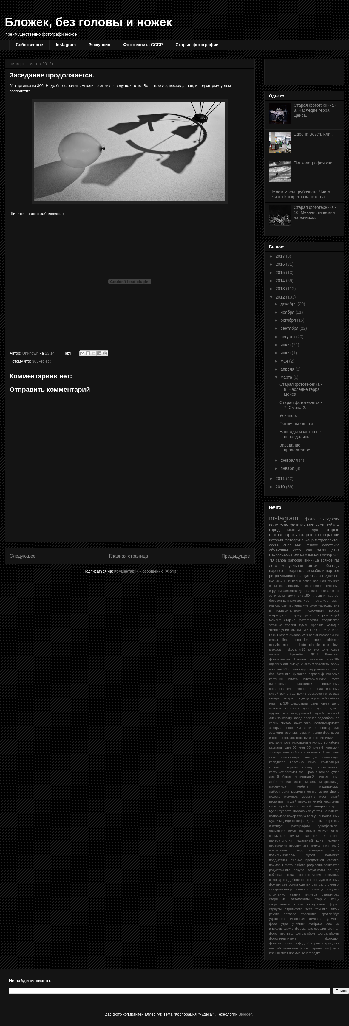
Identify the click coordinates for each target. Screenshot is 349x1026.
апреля (287, 369)
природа (296, 615)
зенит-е (310, 728)
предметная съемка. (322, 860)
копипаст (276, 767)
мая (284, 361)
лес (306, 600)
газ (336, 560)
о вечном (313, 555)
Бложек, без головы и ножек (88, 22)
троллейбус (330, 914)
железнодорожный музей (303, 713)
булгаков (299, 674)
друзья (274, 713)
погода (334, 610)
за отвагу (284, 718)
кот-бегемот (288, 772)
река (290, 874)
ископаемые (301, 742)
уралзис (317, 625)
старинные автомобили (289, 899)
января (287, 468)
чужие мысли (290, 630)
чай (278, 948)
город (274, 529)
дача (335, 550)
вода (319, 689)
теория (290, 625)
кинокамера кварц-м (299, 757)
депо (335, 703)
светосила (290, 884)
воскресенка (317, 693)
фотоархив (293, 540)
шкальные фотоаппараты (302, 948)
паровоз (276, 571)
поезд (298, 850)
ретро (274, 576)
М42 (298, 545)
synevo (313, 649)
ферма (300, 928)
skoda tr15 (296, 649)
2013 (281, 288)
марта (286, 377)
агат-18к (333, 659)
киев (320, 525)
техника (321, 909)
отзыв (310, 830)
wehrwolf (275, 654)
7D (271, 560)
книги (312, 762)
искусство (320, 742)
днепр (321, 708)
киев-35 (305, 747)
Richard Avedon (289, 635)
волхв (301, 693)
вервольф (316, 674)
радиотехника (280, 870)
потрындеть (278, 615)
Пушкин (300, 659)
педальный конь (309, 840)
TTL (336, 576)
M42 (327, 630)
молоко (274, 796)
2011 (281, 478)
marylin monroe (281, 644)
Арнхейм (296, 654)
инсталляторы (280, 742)
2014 (281, 280)
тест (308, 909)
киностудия (330, 757)
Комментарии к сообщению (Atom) (145, 571)
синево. (333, 884)
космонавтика (328, 767)
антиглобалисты (316, 664)
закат (298, 723)
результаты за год (323, 870)
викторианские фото (321, 679)
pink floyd (331, 644)
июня (286, 352)
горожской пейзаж (325, 698)
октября (288, 320)
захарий (275, 728)
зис (336, 728)
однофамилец (328, 826)
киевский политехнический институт (311, 752)
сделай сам (308, 884)
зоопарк (291, 732)
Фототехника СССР (143, 44)
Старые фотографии (197, 44)
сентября (289, 328)
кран (301, 772)
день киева (320, 703)
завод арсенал (305, 718)
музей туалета (280, 811)
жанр (309, 540)
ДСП (314, 654)
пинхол (315, 845)
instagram (283, 518)
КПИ (287, 581)
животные (318, 591)
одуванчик (277, 830)
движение (294, 585)
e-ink (335, 635)
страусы (275, 909)
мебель (302, 786)
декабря (288, 303)
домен (334, 708)
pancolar (295, 560)
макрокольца (329, 782)
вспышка (276, 585)
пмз (326, 845)
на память (331, 811)
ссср (297, 550)
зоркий (305, 732)
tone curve (330, 649)
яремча (294, 953)
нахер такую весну (301, 816)
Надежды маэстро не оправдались (300, 434)
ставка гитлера (303, 894)
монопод (291, 796)
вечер (307, 581)
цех (271, 948)
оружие (281, 605)
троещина (309, 914)
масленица (277, 786)
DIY (305, 630)
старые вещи (327, 899)
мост (323, 796)
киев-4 (318, 747)
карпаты (275, 747)
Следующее (22, 556)
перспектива (298, 845)
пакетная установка (321, 835)
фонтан (333, 928)
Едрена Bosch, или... (314, 134)
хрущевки (332, 943)
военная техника (326, 581)
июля (286, 344)
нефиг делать (306, 821)
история (276, 540)
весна (296, 581)
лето (273, 566)
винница (311, 560)
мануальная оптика (300, 566)
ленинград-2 (304, 776)
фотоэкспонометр (283, 943)
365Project (41, 361)
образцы (332, 566)
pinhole (314, 644)
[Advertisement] (304, 70)
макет (298, 782)
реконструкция (309, 874)
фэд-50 (303, 943)
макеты (311, 782)
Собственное (29, 44)
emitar (273, 639)
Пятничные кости (296, 423)
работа (299, 865)
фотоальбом (305, 933)
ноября (287, 312)
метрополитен (327, 540)
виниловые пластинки (290, 683)
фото (310, 519)
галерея (275, 698)
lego (298, 639)
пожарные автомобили (305, 571)
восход (334, 693)
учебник (298, 924)
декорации (299, 703)
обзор (327, 555)
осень (274, 545)
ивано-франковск (326, 732)
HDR (313, 630)
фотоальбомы (328, 933)
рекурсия (332, 874)
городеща (301, 698)
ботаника (283, 674)
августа (288, 336)
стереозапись (279, 904)
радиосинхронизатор (323, 865)
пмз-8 (335, 845)
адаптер (275, 664)
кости (273, 772)
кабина (334, 742)
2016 (281, 264)
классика (297, 762)
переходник (278, 845)
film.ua (286, 639)
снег (287, 545)
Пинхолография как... (315, 163)
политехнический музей (292, 855)
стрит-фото (293, 909)
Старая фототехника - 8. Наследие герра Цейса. (315, 110)
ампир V (296, 664)
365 (336, 555)
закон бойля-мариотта (321, 723)
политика (332, 855)
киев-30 (290, 747)
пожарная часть (324, 850)
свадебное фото (296, 880)
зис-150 (304, 595)
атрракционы (319, 669)
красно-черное (318, 772)
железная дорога (296, 591)
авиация (316, 659)
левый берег (280, 776)
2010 (281, 486)
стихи (298, 904)
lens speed (313, 639)
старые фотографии (319, 534)
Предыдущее (236, 556)
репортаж (312, 615)
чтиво (273, 630)
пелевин (333, 840)
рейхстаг (275, 874)
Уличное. (288, 415)
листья (322, 776)
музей (299, 555)
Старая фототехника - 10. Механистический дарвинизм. (315, 212)
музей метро (288, 806)
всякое (326, 560)
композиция (330, 762)
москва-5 (308, 796)
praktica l (277, 649)
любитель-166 (280, 782)
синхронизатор (280, 889)
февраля (289, 460)
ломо (335, 776)
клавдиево (277, 762)
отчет (335, 830)
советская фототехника (291, 525)
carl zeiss (316, 550)
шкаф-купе (331, 948)
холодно (333, 625)
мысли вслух (302, 529)
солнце (317, 889)
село (322, 884)
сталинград (330, 894)
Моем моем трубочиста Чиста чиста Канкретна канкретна (301, 194)
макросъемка (280, 555)
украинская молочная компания (296, 919)
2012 (281, 297)
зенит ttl (333, 591)
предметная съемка (285, 860)
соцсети (333, 889)
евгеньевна (314, 585)
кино (272, 757)
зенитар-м (277, 595)
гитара (288, 698)
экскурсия (329, 519)
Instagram (66, 44)
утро (284, 924)
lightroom (332, 639)
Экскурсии (99, 44)
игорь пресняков (282, 737)
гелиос (312, 545)
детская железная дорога (291, 708)
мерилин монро (303, 791)
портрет (332, 571)
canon (281, 560)
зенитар (325, 728)
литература (319, 600)
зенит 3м (293, 728)
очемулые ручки (284, 835)
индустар (332, 737)
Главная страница (128, 556)
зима (291, 595)
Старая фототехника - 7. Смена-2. (300, 405)
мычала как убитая (307, 811)
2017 (281, 256)
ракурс (299, 870)
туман (303, 625)
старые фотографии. (301, 620)
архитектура (298, 669)
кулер (335, 772)
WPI (305, 635)
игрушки (319, 595)
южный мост (278, 953)
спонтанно (277, 894)
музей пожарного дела (320, 806)
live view (275, 581)
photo (302, 644)
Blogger (245, 1014)
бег (271, 674)
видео (293, 679)
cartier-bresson (320, 635)
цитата (309, 576)
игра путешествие (310, 737)
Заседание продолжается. (296, 448)
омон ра (295, 830)
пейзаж (332, 525)
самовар (275, 880)
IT (320, 630)
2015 (281, 272)
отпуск (323, 830)
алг (285, 664)
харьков (317, 943)
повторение (278, 850)
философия (317, 928)
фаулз (288, 928)
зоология (276, 732)
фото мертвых (281, 933)
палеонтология (280, 840)
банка (335, 669)
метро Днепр (329, 791)
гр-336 (284, 703)
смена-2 (302, 889)
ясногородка (310, 953)
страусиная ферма (323, 904)
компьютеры (292, 600)
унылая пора (291, 576)
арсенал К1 (278, 669)
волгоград (287, 693)
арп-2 (335, 664)
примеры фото (281, 865)
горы (272, 703)
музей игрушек (299, 801)
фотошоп (332, 938)
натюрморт (277, 816)
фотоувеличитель (283, 938)
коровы (292, 767)
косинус (308, 767)
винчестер (304, 689)
